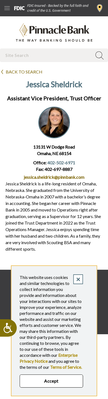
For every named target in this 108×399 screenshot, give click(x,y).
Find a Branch (100, 8)
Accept (51, 380)
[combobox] (46, 55)
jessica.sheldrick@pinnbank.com (54, 177)
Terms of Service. (66, 367)
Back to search (24, 71)
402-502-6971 (61, 162)
